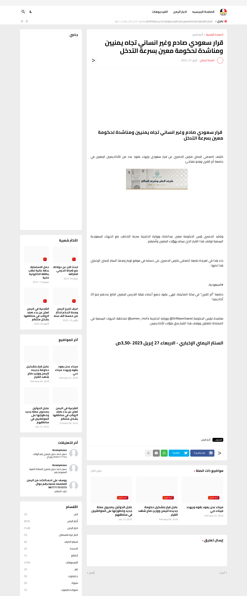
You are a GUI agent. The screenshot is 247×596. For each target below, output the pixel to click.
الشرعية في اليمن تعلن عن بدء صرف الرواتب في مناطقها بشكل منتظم (36, 314)
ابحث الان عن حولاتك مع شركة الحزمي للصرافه (65, 270)
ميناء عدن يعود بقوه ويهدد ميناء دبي (204, 509)
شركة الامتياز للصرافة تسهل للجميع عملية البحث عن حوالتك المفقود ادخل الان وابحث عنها (165, 21)
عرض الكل (96, 470)
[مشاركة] (94, 60)
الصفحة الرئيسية (214, 34)
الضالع (51, 555)
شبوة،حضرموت (51, 589)
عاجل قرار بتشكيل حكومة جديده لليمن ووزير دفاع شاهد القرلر (158, 511)
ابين (51, 514)
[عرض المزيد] (148, 453)
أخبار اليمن (197, 34)
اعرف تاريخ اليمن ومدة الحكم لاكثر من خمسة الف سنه (66, 312)
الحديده (51, 548)
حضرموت (51, 576)
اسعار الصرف (51, 541)
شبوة (51, 582)
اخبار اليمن (180, 11)
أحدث (222, 573)
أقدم (91, 573)
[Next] (22, 21)
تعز (51, 569)
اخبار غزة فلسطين (51, 534)
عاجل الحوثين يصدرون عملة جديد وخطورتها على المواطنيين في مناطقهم (111, 511)
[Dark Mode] (31, 11)
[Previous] (27, 21)
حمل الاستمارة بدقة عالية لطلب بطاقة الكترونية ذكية (38, 272)
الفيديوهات (160, 11)
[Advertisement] (157, 98)
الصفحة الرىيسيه (203, 11)
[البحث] (23, 11)
